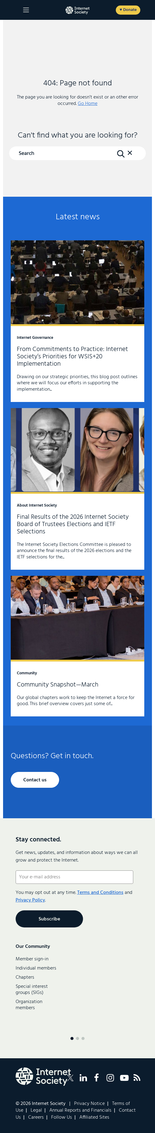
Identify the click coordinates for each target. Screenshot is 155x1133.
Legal (36, 1110)
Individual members (36, 968)
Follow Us (61, 1117)
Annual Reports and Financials (80, 1110)
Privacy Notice (89, 1104)
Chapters (25, 977)
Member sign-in (32, 959)
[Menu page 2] (77, 1038)
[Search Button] (121, 154)
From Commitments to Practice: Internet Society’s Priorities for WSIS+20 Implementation (77, 321)
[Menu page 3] (83, 1038)
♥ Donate (127, 9)
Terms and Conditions (100, 893)
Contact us (35, 780)
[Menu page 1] (72, 1038)
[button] (130, 156)
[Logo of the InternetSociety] (77, 10)
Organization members (29, 1005)
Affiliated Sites (94, 1117)
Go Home (87, 104)
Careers (36, 1117)
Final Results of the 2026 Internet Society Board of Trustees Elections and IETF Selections (77, 489)
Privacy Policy (30, 900)
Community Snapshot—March (77, 646)
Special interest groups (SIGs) (32, 990)
